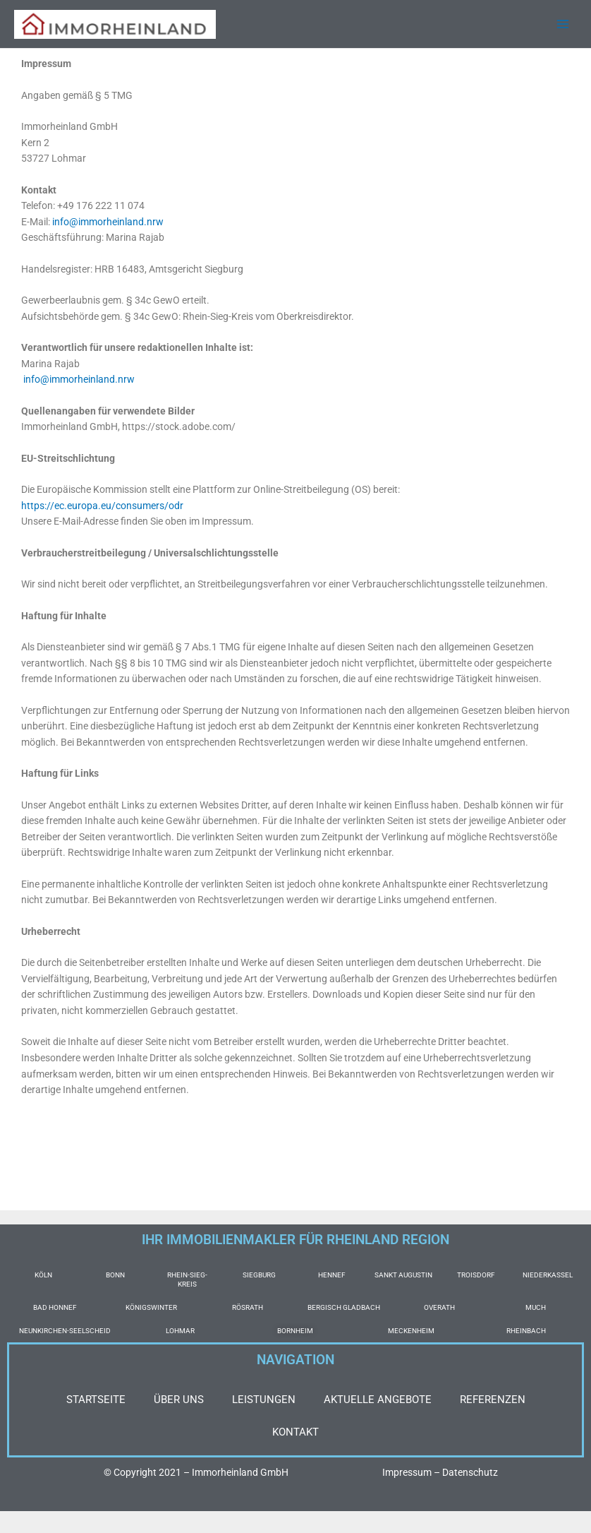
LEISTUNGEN (264, 1399)
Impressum (407, 1472)
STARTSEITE (96, 1399)
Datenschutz (470, 1472)
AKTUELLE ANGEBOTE (378, 1399)
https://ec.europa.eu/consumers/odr (102, 507)
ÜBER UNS (179, 1399)
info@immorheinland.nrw (108, 223)
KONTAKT (295, 1432)
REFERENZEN (492, 1399)
